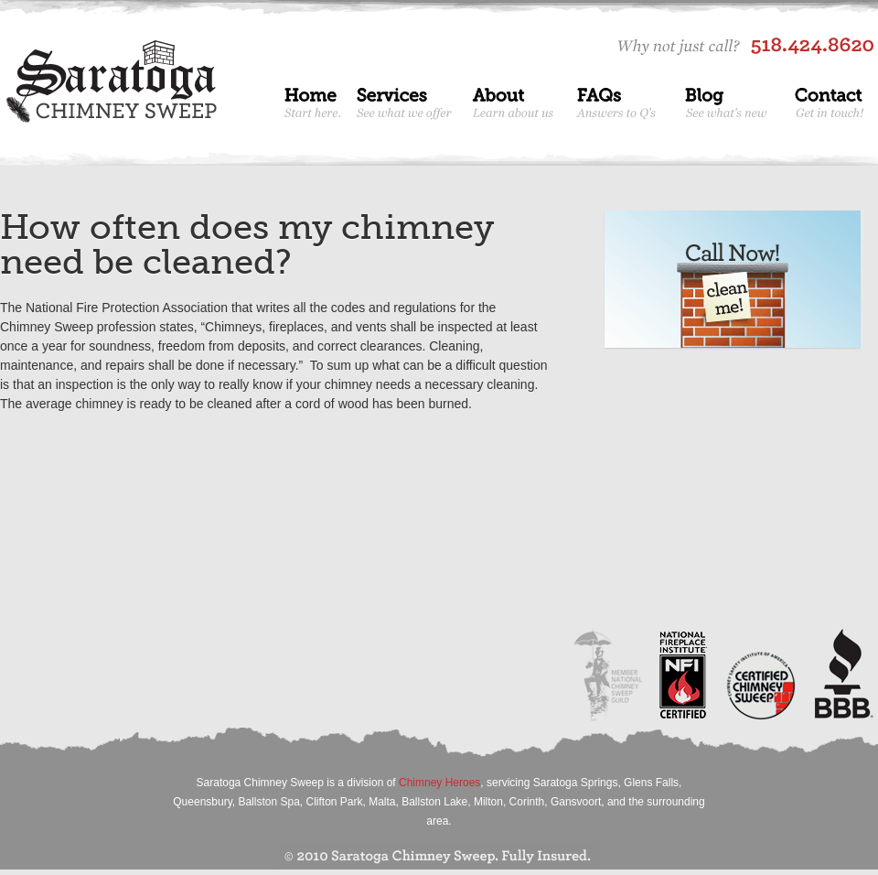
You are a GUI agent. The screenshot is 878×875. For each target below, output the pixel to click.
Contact (828, 101)
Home (312, 101)
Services (407, 101)
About (516, 101)
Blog (729, 101)
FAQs (620, 101)
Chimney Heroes (439, 782)
